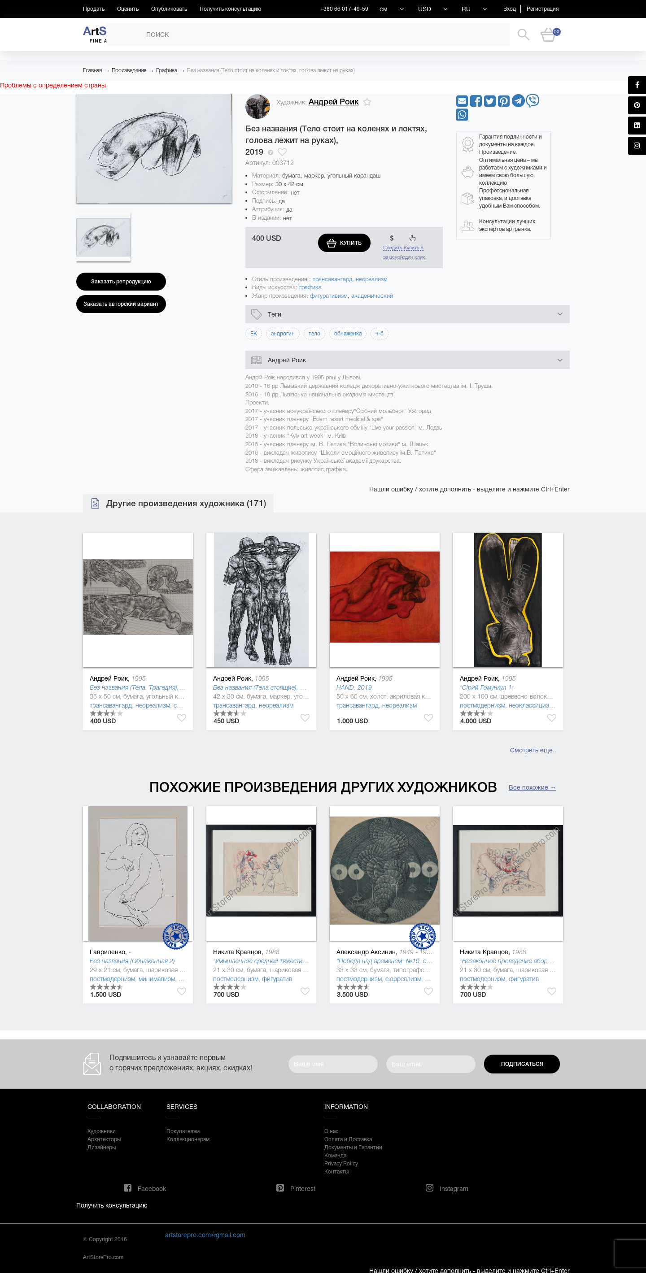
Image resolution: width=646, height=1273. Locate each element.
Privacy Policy (341, 1163)
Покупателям (183, 1131)
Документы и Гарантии (353, 1147)
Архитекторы (104, 1139)
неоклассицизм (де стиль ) (546, 705)
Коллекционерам (188, 1139)
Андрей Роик (334, 101)
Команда (335, 1155)
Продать (94, 9)
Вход (509, 9)
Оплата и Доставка (348, 1139)
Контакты (336, 1172)
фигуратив (277, 978)
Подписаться (522, 1064)
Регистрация (543, 9)
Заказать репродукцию (121, 281)
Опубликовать (169, 9)
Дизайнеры (101, 1147)
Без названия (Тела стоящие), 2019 (263, 687)
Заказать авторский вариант (121, 304)
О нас (331, 1131)
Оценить (128, 9)
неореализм (372, 279)
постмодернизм (482, 705)
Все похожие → (532, 787)
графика (310, 287)
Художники (101, 1131)
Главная (92, 70)
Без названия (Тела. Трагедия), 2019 (142, 687)
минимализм (157, 978)
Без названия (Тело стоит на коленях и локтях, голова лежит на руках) (271, 70)
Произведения (129, 70)
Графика (166, 70)
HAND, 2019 (354, 687)
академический (372, 295)
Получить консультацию (230, 9)
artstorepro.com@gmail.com (205, 1234)
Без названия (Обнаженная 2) (132, 961)
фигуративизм (329, 295)
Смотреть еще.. (533, 750)
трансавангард (332, 279)
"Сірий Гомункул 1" (487, 687)
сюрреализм (403, 978)
